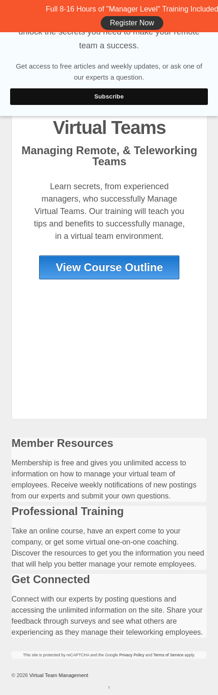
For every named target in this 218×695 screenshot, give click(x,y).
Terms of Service (168, 655)
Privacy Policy (131, 655)
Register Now (132, 23)
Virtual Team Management (58, 675)
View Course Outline (109, 267)
